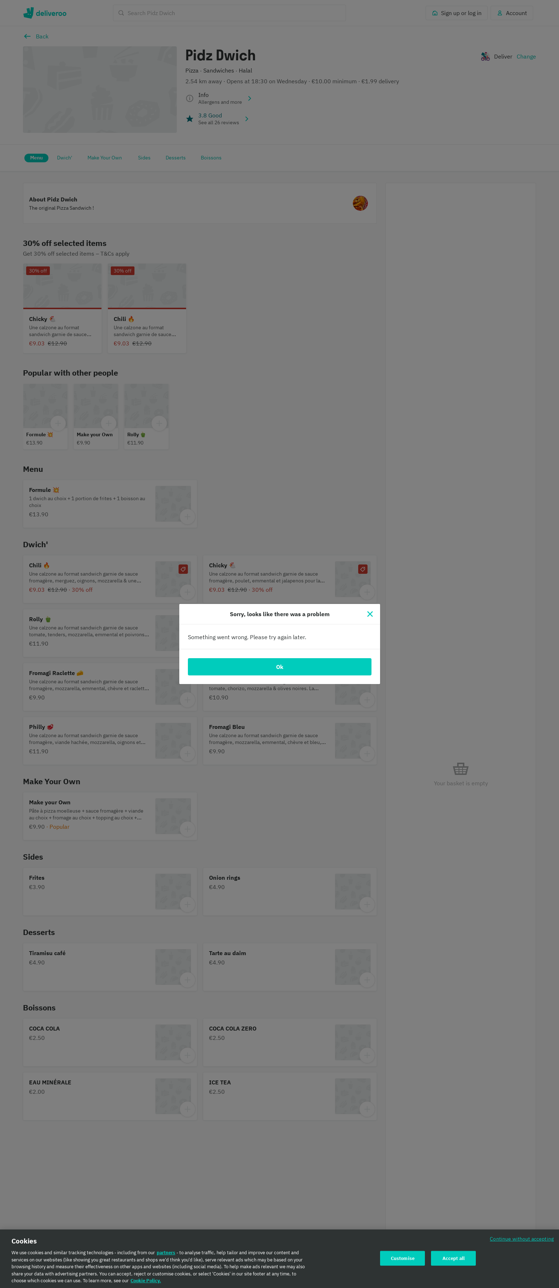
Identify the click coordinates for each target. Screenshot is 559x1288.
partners (166, 1255)
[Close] (370, 614)
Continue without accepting (522, 1241)
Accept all (453, 1260)
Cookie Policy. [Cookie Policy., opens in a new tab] (146, 1283)
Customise (402, 1260)
